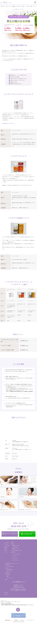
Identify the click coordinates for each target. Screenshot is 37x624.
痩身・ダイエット (8, 568)
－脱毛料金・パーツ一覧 (15, 548)
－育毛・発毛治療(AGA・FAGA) (16, 550)
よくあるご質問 (6, 545)
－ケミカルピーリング (15, 555)
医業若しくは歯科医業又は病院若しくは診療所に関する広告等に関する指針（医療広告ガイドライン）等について (17, 604)
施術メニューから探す (25, 6)
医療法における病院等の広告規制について (7, 603)
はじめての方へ (6, 542)
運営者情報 (16, 620)
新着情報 (5, 547)
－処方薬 (7, 576)
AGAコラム (21, 9)
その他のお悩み (7, 574)
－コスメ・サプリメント (9, 577)
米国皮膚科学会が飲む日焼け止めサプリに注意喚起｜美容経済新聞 (21, 391)
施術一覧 (12, 542)
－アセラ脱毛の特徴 (15, 547)
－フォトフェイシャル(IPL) (16, 553)
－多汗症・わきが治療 (9, 566)
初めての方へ (3, 6)
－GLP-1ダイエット (9, 571)
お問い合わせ (22, 620)
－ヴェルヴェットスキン (15, 560)
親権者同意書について (8, 620)
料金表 (31, 6)
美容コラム (17, 9)
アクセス (34, 6)
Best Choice (6, 592)
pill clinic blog (6, 594)
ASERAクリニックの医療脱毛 (10, 6)
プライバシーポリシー (30, 620)
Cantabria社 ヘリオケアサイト (8, 123)
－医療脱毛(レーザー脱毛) (16, 545)
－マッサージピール (15, 558)
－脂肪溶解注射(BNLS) (9, 569)
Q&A (13, 9)
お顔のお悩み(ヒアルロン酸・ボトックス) (11, 563)
